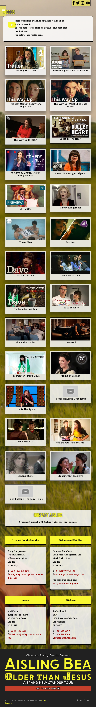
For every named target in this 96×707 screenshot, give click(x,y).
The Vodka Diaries (26, 342)
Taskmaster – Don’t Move (26, 375)
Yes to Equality (70, 307)
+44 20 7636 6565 (17, 630)
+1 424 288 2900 (62, 634)
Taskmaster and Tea (25, 308)
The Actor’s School (70, 275)
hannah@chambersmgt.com (69, 574)
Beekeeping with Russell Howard (70, 70)
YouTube (48, 27)
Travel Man (25, 242)
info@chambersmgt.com (65, 583)
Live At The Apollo (26, 409)
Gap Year (71, 242)
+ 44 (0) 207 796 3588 (64, 570)
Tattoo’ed (70, 342)
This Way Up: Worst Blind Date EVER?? (70, 105)
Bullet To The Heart (71, 138)
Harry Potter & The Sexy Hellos (25, 498)
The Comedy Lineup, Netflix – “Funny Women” (25, 174)
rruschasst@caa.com (65, 637)
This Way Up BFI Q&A (25, 139)
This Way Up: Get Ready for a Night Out (26, 105)
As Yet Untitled (25, 275)
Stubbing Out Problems (70, 475)
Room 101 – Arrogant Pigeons (70, 173)
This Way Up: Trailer (25, 70)
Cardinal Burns (26, 475)
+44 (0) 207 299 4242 (19, 570)
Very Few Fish (25, 441)
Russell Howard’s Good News (70, 398)
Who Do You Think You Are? (71, 442)
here (40, 34)
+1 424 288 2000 (62, 630)
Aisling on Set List (70, 375)
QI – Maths (26, 208)
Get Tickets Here (48, 688)
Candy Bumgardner (70, 207)
